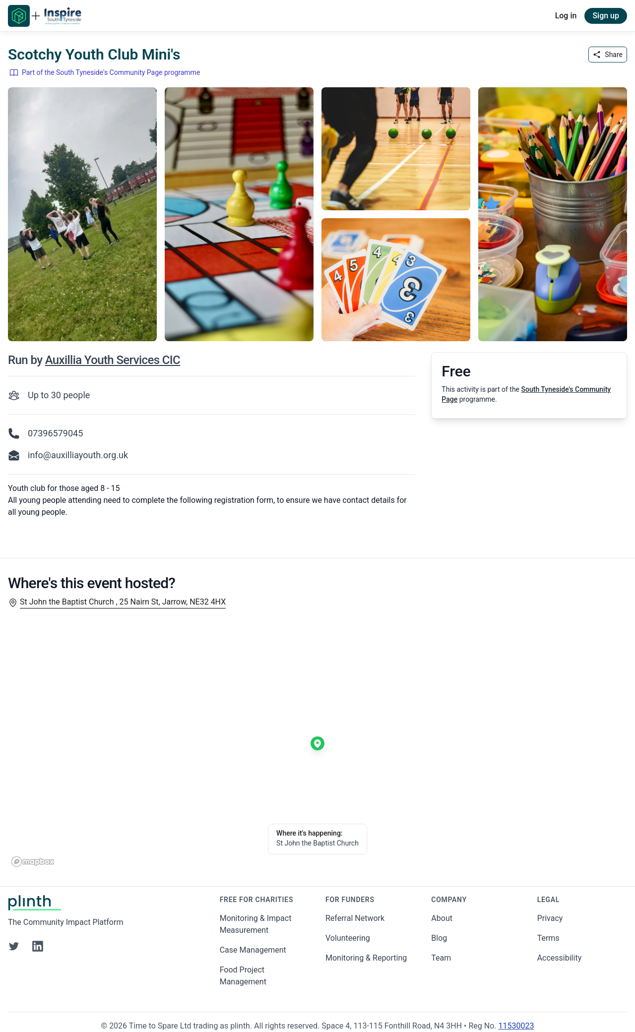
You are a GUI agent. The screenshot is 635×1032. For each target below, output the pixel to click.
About (441, 918)
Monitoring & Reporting (366, 958)
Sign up (605, 15)
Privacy (550, 918)
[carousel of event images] (317, 208)
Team (441, 958)
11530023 (516, 1026)
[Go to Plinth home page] (19, 16)
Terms (548, 938)
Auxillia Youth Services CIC (112, 360)
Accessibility (559, 958)
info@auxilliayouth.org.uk (78, 455)
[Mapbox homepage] (33, 861)
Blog (439, 938)
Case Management (253, 950)
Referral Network (354, 918)
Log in (566, 15)
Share (608, 55)
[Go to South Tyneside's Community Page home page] (63, 16)
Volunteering (347, 938)
